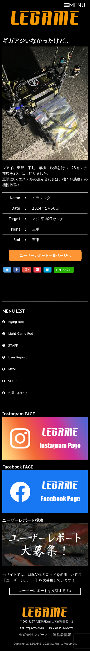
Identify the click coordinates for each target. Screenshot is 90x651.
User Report (14, 357)
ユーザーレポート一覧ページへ (45, 255)
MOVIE (10, 369)
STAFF (10, 345)
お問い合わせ (14, 393)
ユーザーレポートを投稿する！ (45, 590)
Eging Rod (13, 322)
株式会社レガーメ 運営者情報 (45, 634)
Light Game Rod (17, 334)
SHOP (9, 381)
